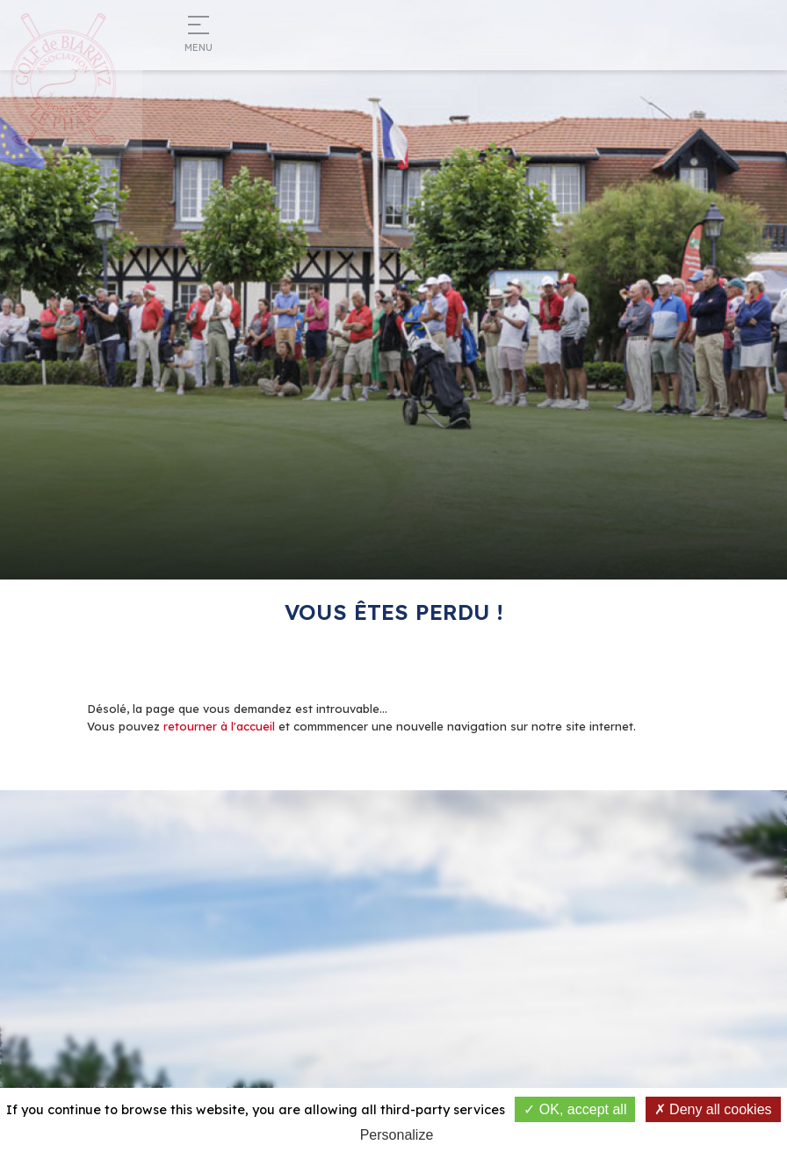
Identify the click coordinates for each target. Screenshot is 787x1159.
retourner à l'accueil (219, 726)
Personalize (397, 1134)
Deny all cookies (713, 1109)
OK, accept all (574, 1109)
